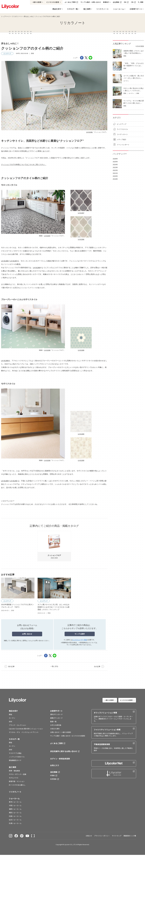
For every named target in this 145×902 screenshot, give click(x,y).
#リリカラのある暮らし (17, 785)
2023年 (115, 167)
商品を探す (13, 711)
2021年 (115, 173)
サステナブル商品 (15, 753)
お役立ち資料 (55, 729)
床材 (10, 722)
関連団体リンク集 (130, 836)
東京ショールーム (15, 802)
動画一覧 (53, 722)
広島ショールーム (15, 816)
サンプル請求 (80, 634)
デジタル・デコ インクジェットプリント (24, 732)
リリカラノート (17, 16)
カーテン (12, 718)
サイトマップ (116, 836)
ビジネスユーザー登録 (79, 640)
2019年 (115, 179)
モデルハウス (13, 778)
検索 (141, 2)
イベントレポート (123, 145)
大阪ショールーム (15, 805)
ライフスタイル (122, 129)
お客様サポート (56, 711)
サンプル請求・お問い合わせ (91, 2)
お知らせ (89, 836)
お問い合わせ (27, 634)
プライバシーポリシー (102, 836)
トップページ (5, 16)
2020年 (115, 176)
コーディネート (122, 134)
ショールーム (14, 798)
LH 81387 (47, 236)
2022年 (115, 170)
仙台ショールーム (15, 820)
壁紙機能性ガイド (15, 760)
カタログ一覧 (14, 739)
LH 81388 (47, 350)
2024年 (115, 164)
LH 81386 (89, 132)
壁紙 (10, 714)
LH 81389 (81, 434)
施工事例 (12, 767)
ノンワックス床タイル (17, 757)
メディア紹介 (121, 139)
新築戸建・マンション (17, 781)
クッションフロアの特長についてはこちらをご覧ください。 (23, 164)
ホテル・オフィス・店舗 (17, 774)
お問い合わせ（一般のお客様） (61, 732)
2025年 (115, 162)
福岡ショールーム (15, 809)
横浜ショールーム (15, 813)
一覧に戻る (54, 666)
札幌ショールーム (15, 823)
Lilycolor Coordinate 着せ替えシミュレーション (26, 729)
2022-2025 (54, 545)
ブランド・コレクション (17, 725)
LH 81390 (47, 460)
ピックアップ (121, 124)
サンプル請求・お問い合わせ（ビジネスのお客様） (68, 736)
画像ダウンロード (56, 718)
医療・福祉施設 (14, 771)
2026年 (115, 159)
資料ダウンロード (56, 714)
